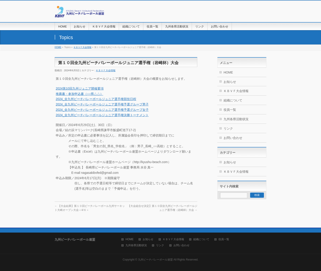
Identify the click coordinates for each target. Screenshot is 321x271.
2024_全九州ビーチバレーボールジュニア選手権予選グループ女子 (102, 109)
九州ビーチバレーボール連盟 (155, 259)
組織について (233, 100)
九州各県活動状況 (236, 119)
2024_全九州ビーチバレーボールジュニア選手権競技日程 (96, 99)
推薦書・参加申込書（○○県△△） (79, 94)
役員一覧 (230, 109)
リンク (228, 128)
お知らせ (230, 82)
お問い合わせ (233, 138)
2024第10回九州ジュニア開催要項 (80, 88)
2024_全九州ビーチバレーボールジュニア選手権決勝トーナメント (102, 115)
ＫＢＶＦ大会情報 (82, 47)
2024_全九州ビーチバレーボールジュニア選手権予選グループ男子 (102, 104)
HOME (58, 47)
